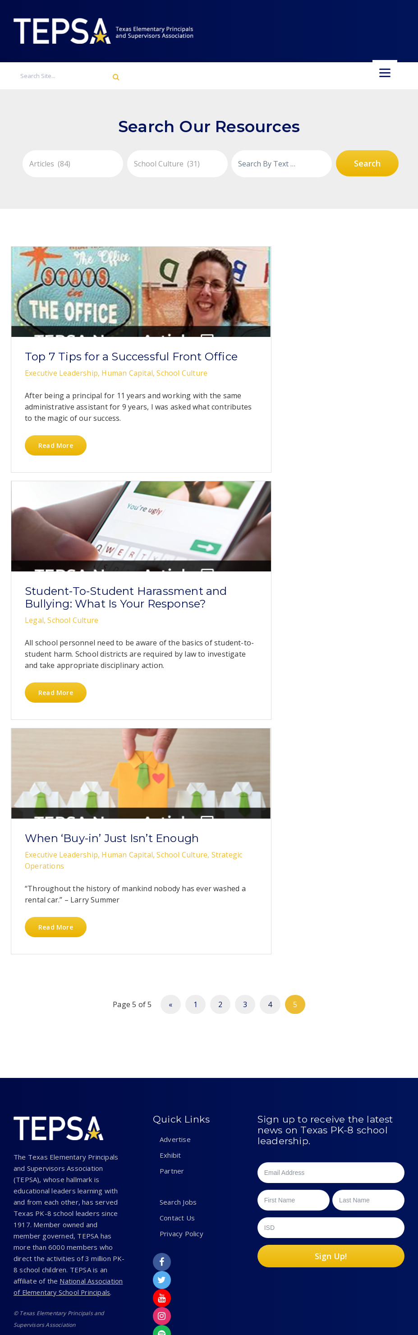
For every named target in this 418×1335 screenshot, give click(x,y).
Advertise (175, 1034)
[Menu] (384, 72)
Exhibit (170, 1049)
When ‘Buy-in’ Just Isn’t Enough (76, 693)
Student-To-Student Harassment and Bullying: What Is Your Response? (213, 382)
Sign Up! (331, 1151)
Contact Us (177, 1112)
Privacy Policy (181, 1128)
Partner (172, 1065)
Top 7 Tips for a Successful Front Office (70, 369)
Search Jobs (178, 1096)
